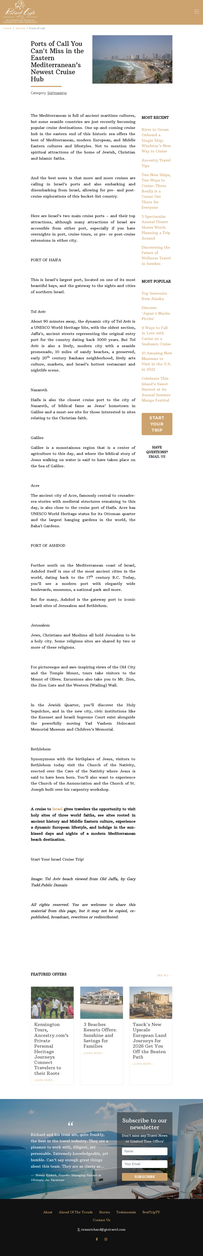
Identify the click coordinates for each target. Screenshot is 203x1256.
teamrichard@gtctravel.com (103, 1229)
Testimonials (126, 1212)
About (47, 1212)
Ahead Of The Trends (76, 1212)
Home (7, 28)
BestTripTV (151, 1212)
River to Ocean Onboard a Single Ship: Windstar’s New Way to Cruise (156, 140)
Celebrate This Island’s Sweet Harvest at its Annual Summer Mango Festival (156, 389)
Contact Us (101, 1220)
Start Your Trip (156, 424)
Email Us (157, 457)
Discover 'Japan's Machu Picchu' (156, 313)
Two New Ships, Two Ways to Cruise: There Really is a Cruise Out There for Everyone (156, 191)
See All (163, 975)
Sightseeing (57, 93)
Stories (20, 28)
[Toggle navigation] (197, 11)
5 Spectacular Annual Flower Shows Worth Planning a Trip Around (156, 227)
